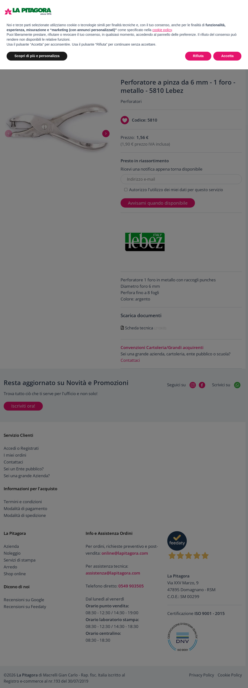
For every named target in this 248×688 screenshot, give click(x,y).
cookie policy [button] (162, 30)
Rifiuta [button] (198, 56)
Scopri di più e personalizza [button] (36, 56)
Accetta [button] (227, 56)
